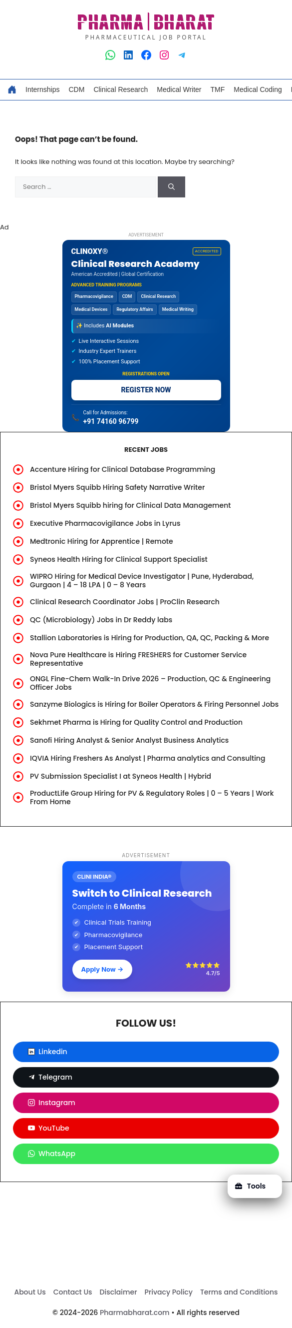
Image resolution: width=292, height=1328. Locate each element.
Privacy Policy (169, 1292)
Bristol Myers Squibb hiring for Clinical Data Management (130, 505)
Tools (250, 1186)
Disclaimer (118, 1292)
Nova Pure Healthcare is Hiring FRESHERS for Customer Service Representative (138, 659)
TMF (218, 89)
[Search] (171, 186)
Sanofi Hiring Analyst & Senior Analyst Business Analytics (129, 740)
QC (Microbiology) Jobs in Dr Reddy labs (101, 620)
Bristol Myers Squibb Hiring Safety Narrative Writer (117, 487)
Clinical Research (120, 89)
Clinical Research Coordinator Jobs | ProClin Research (125, 602)
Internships (42, 89)
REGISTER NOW (146, 390)
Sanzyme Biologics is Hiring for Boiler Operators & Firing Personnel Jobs (154, 704)
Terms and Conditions (239, 1292)
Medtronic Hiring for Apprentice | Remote (101, 541)
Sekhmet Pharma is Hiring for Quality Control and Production (136, 722)
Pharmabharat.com (135, 1313)
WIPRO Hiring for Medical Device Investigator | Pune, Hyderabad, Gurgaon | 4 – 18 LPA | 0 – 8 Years (142, 580)
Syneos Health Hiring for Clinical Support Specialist (119, 559)
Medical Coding (258, 89)
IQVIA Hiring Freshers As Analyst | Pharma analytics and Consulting (147, 758)
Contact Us (72, 1292)
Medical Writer (179, 89)
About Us (29, 1292)
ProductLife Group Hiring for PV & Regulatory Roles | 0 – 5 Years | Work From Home (152, 797)
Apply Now (102, 969)
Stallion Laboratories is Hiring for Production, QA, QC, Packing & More (149, 638)
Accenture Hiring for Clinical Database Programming (122, 469)
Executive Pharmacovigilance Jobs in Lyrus (105, 523)
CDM (76, 89)
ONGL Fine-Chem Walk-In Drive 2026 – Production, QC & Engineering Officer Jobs (150, 683)
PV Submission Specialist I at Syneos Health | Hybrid (120, 776)
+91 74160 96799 (111, 421)
